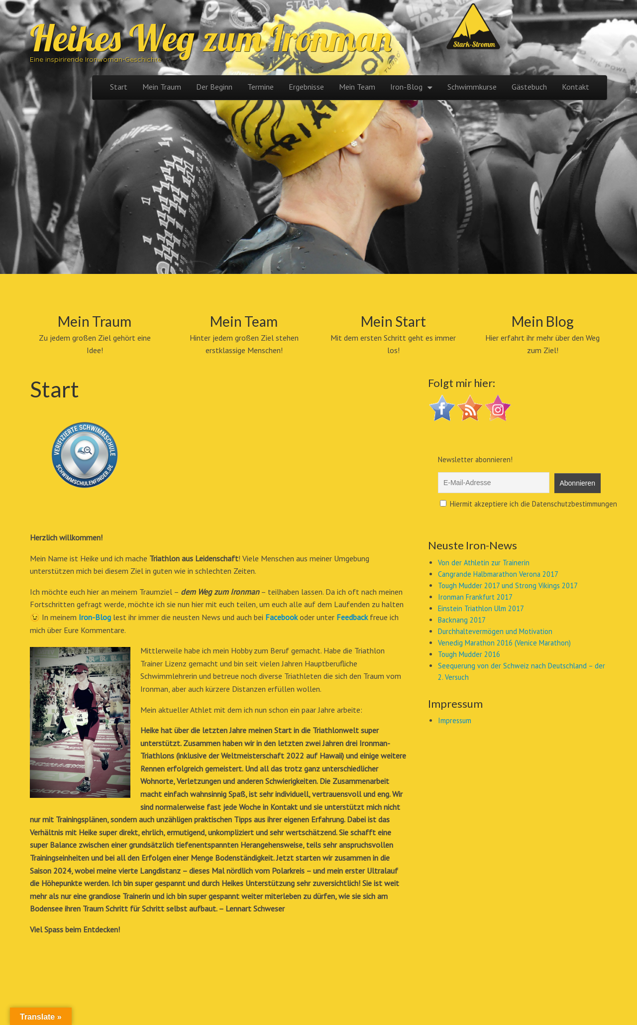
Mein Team (357, 87)
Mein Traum (161, 87)
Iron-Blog (406, 87)
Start (118, 87)
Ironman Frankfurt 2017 (475, 597)
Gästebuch (529, 87)
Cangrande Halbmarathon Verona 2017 (498, 574)
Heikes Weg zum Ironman (211, 37)
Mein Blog (543, 321)
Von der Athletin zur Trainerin (484, 562)
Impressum (454, 720)
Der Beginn (214, 87)
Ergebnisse (306, 87)
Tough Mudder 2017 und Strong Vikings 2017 (508, 585)
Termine (260, 87)
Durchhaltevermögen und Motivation (495, 631)
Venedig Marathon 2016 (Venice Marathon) (504, 642)
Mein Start (393, 321)
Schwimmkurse (472, 87)
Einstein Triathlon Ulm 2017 (481, 608)
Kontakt (575, 87)
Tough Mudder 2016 (469, 654)
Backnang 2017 (462, 620)
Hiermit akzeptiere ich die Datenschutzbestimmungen (528, 504)
